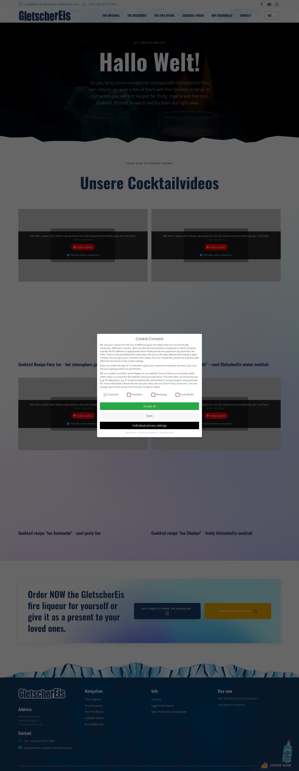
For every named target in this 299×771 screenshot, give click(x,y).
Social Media (185, 394)
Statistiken (135, 394)
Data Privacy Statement (175, 383)
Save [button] (149, 416)
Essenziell (110, 394)
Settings (137, 386)
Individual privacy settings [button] (150, 425)
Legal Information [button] (167, 432)
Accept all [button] (149, 406)
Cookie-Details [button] (131, 432)
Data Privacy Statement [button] (148, 432)
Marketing (159, 394)
